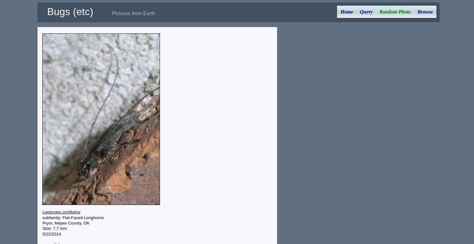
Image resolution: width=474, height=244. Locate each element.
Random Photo (395, 11)
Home (347, 11)
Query (366, 11)
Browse (425, 11)
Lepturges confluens (61, 212)
